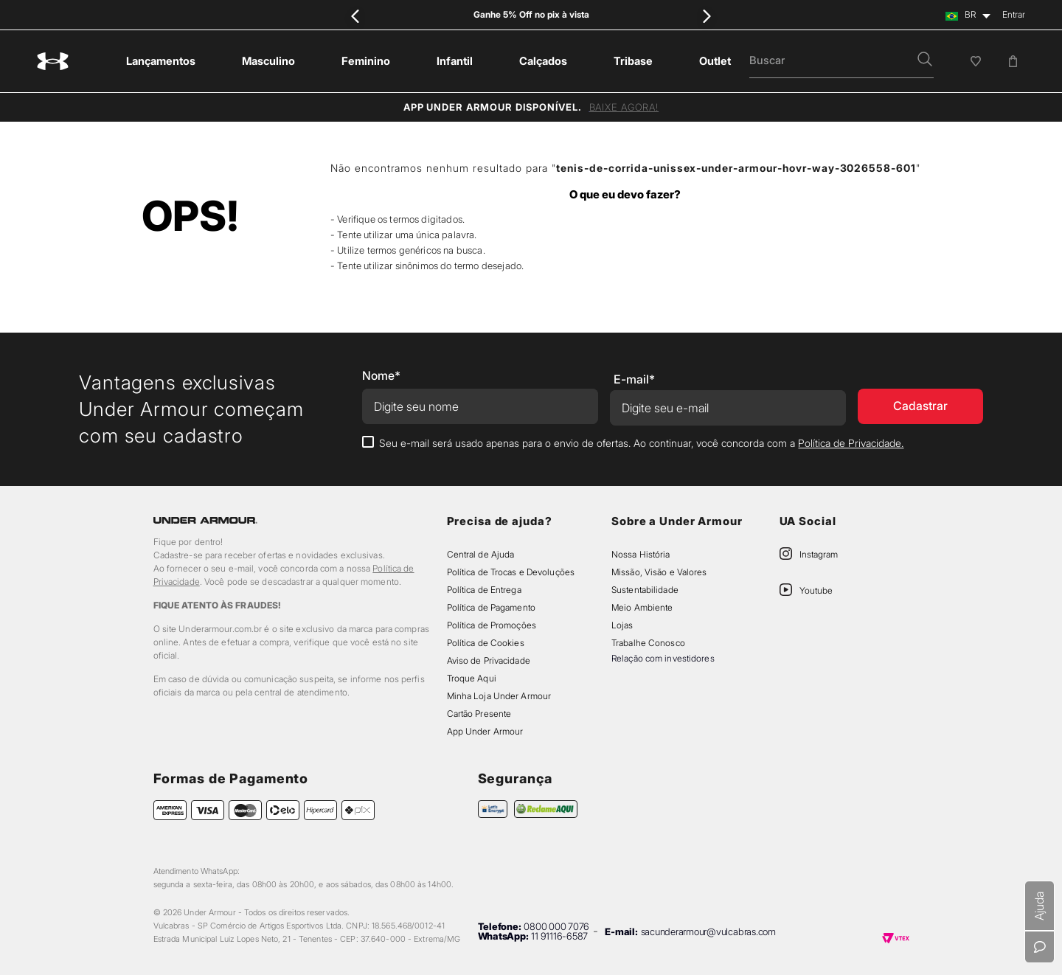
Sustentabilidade (644, 589)
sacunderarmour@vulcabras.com (708, 931)
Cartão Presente (479, 713)
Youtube (816, 590)
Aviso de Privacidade (488, 660)
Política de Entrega (484, 589)
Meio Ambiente (642, 607)
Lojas (622, 625)
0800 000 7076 (556, 926)
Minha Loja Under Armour (499, 695)
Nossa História (640, 554)
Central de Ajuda (481, 554)
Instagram (818, 554)
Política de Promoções (491, 625)
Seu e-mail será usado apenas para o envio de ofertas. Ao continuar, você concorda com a (641, 443)
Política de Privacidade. (850, 443)
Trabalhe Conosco (648, 642)
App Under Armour (485, 731)
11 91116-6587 (559, 936)
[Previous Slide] (355, 15)
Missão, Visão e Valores (659, 571)
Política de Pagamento (491, 607)
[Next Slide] (706, 15)
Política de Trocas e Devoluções (511, 571)
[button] (925, 60)
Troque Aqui (471, 678)
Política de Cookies (485, 642)
